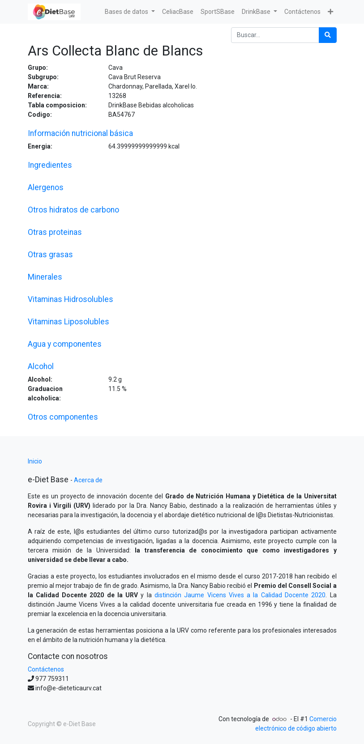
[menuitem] (177, 12)
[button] (330, 12)
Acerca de (88, 480)
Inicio (35, 461)
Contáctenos (46, 669)
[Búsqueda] (328, 35)
